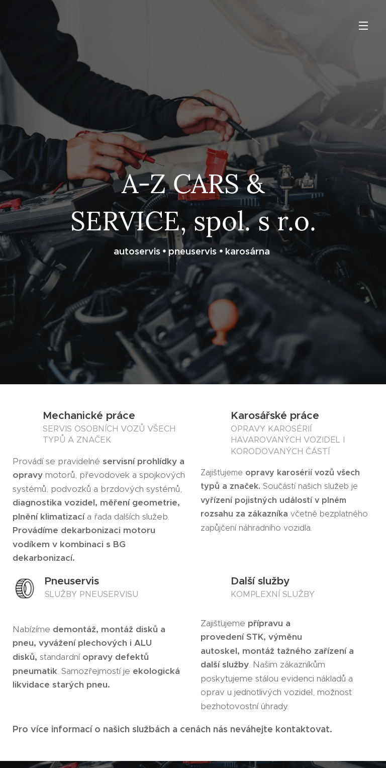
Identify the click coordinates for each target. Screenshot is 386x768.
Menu (363, 25)
